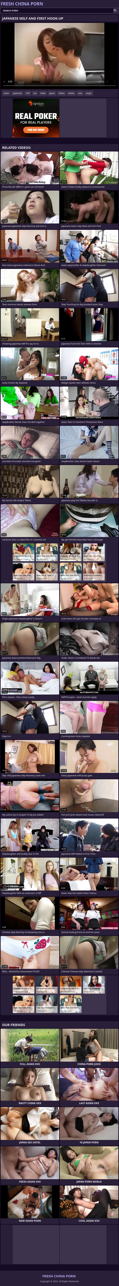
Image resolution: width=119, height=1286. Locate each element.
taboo (61, 93)
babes (71, 93)
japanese (17, 93)
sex (35, 93)
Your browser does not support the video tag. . (59, 56)
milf (28, 93)
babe (43, 93)
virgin (89, 93)
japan (52, 93)
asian (6, 93)
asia (80, 93)
